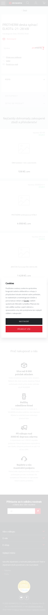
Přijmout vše (24, 329)
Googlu (26, 300)
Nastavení (24, 321)
